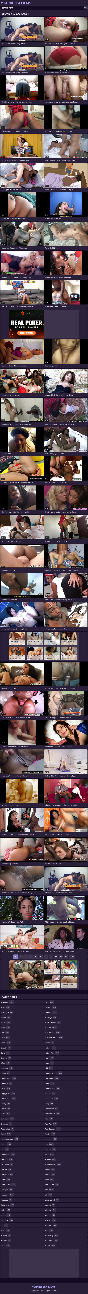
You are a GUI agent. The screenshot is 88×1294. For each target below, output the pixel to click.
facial (6, 1134)
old (49, 1068)
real (49, 1118)
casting (6, 1058)
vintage (50, 1215)
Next (72, 957)
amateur (7, 1002)
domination (8, 1098)
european (7, 1118)
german (7, 1159)
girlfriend (7, 1164)
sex (49, 1144)
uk (48, 1195)
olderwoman (52, 1088)
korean (6, 1240)
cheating (7, 1068)
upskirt (50, 1205)
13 (66, 957)
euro (5, 1113)
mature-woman (54, 1037)
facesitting (7, 1129)
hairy (5, 1179)
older (50, 1083)
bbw (5, 1037)
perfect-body (52, 1113)
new (49, 1058)
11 (56, 957)
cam (5, 1053)
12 (61, 957)
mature (51, 1027)
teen (49, 1179)
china (5, 1073)
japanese (7, 1220)
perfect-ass (51, 1108)
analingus (7, 1012)
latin (49, 1002)
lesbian (50, 1007)
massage (50, 1017)
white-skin (51, 1240)
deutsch (6, 1083)
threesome (52, 1184)
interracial (7, 1205)
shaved (50, 1159)
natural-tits (52, 1053)
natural (50, 1048)
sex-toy (50, 1149)
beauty (6, 1048)
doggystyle (8, 1093)
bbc (5, 1032)
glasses (6, 1169)
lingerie (51, 1012)
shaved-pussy (53, 1164)
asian (6, 1022)
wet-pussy (51, 1235)
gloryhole (7, 1174)
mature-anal (52, 1032)
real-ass (51, 1124)
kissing (6, 1235)
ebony (5, 1103)
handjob (7, 1189)
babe (5, 1027)
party (49, 1103)
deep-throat (8, 1078)
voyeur (50, 1220)
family (6, 1144)
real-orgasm (52, 1129)
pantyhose (51, 1098)
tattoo (50, 1174)
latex (5, 1245)
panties (50, 1093)
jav (4, 1225)
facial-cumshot (9, 1139)
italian (5, 1210)
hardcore (7, 1195)
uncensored (52, 1200)
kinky (5, 1230)
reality (50, 1134)
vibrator (50, 1210)
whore (50, 1245)
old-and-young (53, 1073)
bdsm (6, 1042)
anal (5, 1007)
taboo (50, 1169)
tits (49, 1189)
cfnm (5, 1063)
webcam (51, 1225)
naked (49, 1042)
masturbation (53, 1022)
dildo (5, 1088)
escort (5, 1108)
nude (49, 1063)
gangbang (8, 1154)
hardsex (6, 1200)
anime (6, 1017)
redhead (51, 1139)
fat (5, 1149)
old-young (52, 1078)
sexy (49, 1154)
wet (49, 1230)
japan (6, 1215)
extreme (6, 1124)
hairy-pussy (8, 1184)
